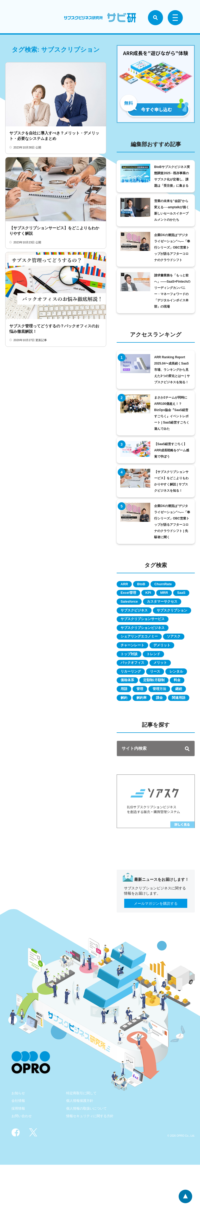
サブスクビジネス (136, 622)
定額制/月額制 (133, 715)
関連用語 (129, 743)
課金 (167, 734)
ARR (126, 584)
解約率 (146, 734)
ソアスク (181, 659)
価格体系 (155, 706)
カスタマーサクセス (138, 612)
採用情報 (18, 1155)
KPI (154, 594)
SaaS (126, 603)
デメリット (168, 669)
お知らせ (18, 1139)
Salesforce (151, 603)
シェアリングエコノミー (142, 659)
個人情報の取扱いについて (88, 1155)
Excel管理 (130, 594)
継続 (170, 725)
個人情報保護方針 (80, 1147)
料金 (160, 715)
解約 (125, 734)
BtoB (145, 584)
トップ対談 (131, 678)
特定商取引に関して (82, 1139)
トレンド (159, 678)
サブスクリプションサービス (145, 641)
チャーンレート (134, 669)
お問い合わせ (22, 1162)
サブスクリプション (138, 631)
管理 (125, 725)
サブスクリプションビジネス (145, 650)
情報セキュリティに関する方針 (91, 1162)
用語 (179, 715)
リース (160, 697)
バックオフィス (134, 687)
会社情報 (18, 1147)
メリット (166, 687)
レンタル (129, 706)
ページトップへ (184, 1195)
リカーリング (133, 697)
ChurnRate (171, 584)
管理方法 (148, 725)
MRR (172, 594)
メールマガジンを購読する (156, 950)
